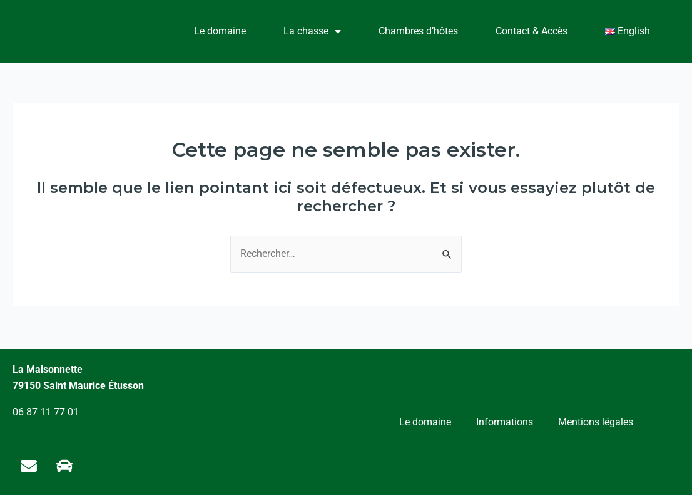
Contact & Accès (531, 31)
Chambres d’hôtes (418, 31)
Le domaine (220, 31)
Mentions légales (595, 421)
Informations (504, 421)
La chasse (312, 31)
